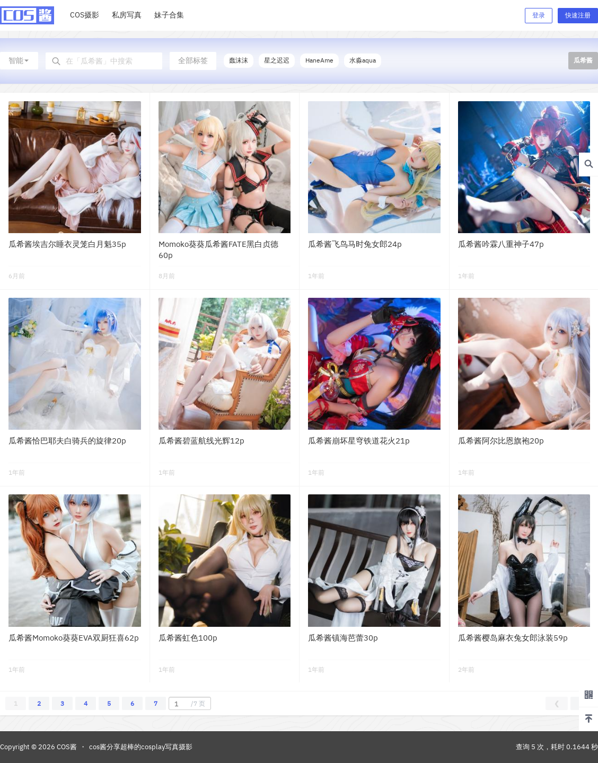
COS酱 (66, 746)
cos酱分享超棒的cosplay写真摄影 (140, 746)
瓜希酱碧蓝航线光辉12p (201, 441)
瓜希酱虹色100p (188, 638)
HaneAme (319, 60)
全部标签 (193, 60)
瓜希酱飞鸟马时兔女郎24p (355, 244)
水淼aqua (362, 60)
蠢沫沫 (238, 60)
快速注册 (578, 15)
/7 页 (188, 703)
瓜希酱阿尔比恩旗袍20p (501, 441)
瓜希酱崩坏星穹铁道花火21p (359, 441)
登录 (538, 15)
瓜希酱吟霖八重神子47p (501, 244)
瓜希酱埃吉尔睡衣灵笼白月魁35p (67, 244)
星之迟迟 (276, 60)
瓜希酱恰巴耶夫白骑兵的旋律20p (67, 441)
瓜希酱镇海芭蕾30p (343, 638)
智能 (19, 60)
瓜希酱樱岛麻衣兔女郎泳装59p (513, 638)
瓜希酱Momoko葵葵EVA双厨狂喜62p (73, 638)
